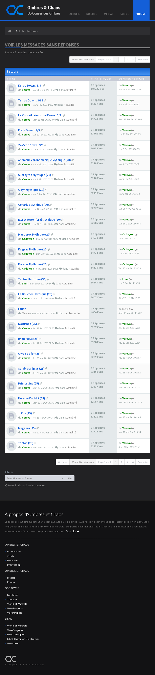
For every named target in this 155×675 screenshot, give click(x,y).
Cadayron (28, 239)
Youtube (12, 599)
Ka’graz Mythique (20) (32, 249)
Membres (12, 560)
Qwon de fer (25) (29, 354)
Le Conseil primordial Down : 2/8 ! (40, 115)
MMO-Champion (16, 634)
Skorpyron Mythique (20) (34, 175)
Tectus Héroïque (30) (32, 279)
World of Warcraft (17, 603)
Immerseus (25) (28, 339)
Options (62, 462)
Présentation (14, 551)
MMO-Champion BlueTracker (23, 638)
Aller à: (9, 472)
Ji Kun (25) (25, 413)
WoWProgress (15, 608)
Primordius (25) (28, 383)
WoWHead (13, 643)
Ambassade (72, 313)
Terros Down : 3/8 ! (30, 100)
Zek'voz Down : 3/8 (30, 145)
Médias (11, 577)
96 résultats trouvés (83, 59)
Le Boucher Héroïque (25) (35, 294)
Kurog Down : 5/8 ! (30, 85)
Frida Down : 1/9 (29, 130)
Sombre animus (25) (31, 368)
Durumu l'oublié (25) (31, 398)
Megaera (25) (27, 428)
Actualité (70, 90)
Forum (11, 582)
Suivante (143, 59)
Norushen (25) (27, 324)
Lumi (25, 283)
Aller (70, 478)
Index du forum (28, 31)
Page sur (104, 59)
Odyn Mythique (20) (31, 190)
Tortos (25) (25, 443)
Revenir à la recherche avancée (24, 52)
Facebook (12, 594)
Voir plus (72, 531)
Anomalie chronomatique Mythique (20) (44, 160)
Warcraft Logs (14, 612)
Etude (22, 309)
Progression (14, 564)
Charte (11, 555)
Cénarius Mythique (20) (33, 205)
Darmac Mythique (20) (32, 264)
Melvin (26, 313)
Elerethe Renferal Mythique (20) (39, 219)
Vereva (26, 90)
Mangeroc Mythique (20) (34, 234)
